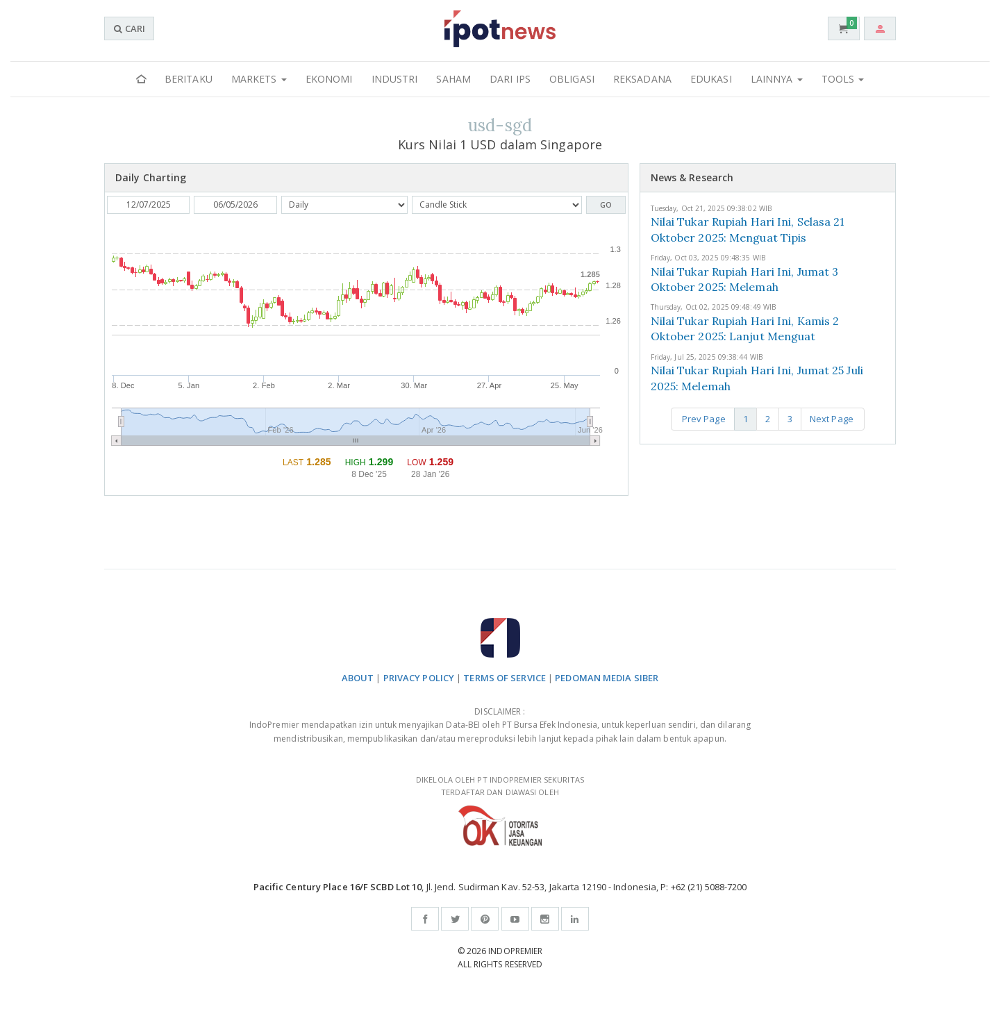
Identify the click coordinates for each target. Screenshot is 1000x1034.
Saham (453, 78)
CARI (129, 28)
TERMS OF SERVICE (504, 678)
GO (606, 204)
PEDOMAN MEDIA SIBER (606, 678)
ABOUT (358, 678)
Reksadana (642, 78)
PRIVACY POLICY (418, 678)
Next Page (833, 418)
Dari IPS (510, 78)
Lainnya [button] (777, 78)
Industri (395, 78)
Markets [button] (259, 78)
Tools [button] (843, 78)
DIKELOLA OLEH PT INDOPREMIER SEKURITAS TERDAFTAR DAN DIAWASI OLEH (500, 810)
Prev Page (703, 418)
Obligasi (571, 78)
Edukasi (711, 78)
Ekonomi (329, 78)
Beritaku (188, 78)
